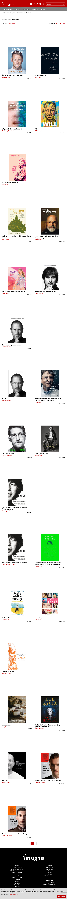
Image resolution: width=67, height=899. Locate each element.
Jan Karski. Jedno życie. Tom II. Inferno (48, 780)
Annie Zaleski (5, 293)
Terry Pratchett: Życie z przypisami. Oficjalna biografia (47, 237)
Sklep (43, 9)
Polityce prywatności (14, 894)
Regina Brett (5, 184)
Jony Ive (5, 780)
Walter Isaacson (39, 293)
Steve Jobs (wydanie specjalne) (45, 291)
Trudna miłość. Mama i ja (10, 182)
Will (36, 129)
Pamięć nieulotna (8, 454)
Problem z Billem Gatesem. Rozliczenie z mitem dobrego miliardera (48, 399)
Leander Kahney (6, 782)
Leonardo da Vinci (8, 671)
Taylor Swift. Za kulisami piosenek (13, 291)
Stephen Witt (38, 566)
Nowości (17, 883)
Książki (17, 9)
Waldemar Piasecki (40, 782)
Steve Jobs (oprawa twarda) (11, 345)
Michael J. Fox (38, 455)
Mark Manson (44, 131)
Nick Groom (5, 239)
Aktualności (8, 9)
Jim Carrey (5, 131)
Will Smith (37, 131)
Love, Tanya (39, 618)
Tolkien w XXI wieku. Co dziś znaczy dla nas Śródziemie (16, 237)
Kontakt (35, 9)
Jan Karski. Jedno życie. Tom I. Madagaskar (16, 834)
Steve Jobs (6, 398)
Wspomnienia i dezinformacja (12, 129)
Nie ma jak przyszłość (42, 454)
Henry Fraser (5, 619)
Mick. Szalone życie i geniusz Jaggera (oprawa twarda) (14, 508)
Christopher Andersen (8, 511)
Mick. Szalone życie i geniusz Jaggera (14, 562)
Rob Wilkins (38, 239)
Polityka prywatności (50, 876)
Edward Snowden (7, 455)
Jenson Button (6, 77)
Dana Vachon (12, 131)
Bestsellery (17, 885)
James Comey (38, 77)
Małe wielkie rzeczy (9, 618)
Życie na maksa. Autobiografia (12, 75)
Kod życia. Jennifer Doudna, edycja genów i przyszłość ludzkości (49, 726)
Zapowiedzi (17, 886)
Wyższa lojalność (40, 75)
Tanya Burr (38, 619)
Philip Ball (4, 727)
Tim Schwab (38, 402)
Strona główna (50, 867)
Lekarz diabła (6, 725)
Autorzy (26, 9)
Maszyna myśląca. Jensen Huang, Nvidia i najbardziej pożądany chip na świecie (48, 563)
